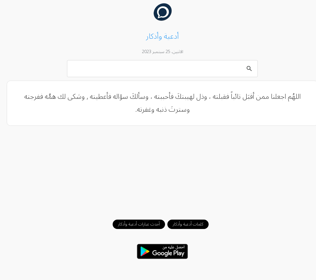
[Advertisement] (158, 170)
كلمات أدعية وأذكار (183, 224)
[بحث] (159, 68)
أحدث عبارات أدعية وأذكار (134, 224)
